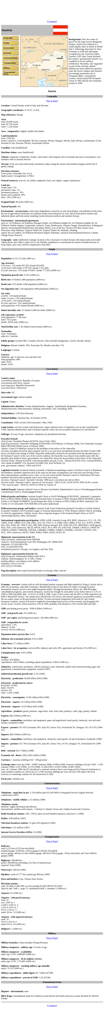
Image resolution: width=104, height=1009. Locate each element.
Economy (52, 575)
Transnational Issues (52, 982)
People (52, 249)
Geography (52, 96)
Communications (52, 783)
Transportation (52, 837)
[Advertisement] (50, 7)
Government (52, 369)
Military (52, 933)
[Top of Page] (52, 101)
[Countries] (52, 21)
